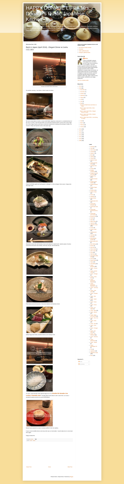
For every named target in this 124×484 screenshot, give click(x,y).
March (81, 122)
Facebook (81, 49)
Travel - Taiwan (93, 342)
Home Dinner (93, 198)
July (81, 99)
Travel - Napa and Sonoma (93, 315)
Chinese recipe (93, 160)
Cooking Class (93, 165)
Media (91, 236)
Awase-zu (92, 153)
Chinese (92, 158)
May (81, 103)
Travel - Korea (93, 304)
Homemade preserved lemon (94, 210)
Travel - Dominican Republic (92, 281)
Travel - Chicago (94, 273)
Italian (91, 219)
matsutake (92, 235)
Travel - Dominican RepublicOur (93, 285)
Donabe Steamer (94, 184)
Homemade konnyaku (92, 204)
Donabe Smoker (93, 178)
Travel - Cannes (93, 268)
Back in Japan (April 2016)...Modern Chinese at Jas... (88, 115)
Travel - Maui (93, 310)
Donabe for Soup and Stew (94, 173)
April (81, 120)
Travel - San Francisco (93, 334)
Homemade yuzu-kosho (92, 214)
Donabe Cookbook (92, 171)
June (81, 101)
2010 (80, 138)
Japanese (92, 223)
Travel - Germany (94, 287)
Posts (80, 361)
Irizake (91, 218)
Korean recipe (93, 229)
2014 (80, 131)
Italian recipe (93, 221)
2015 (80, 129)
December (82, 89)
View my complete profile (83, 80)
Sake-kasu (92, 254)
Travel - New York (94, 317)
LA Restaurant (93, 232)
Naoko (86, 58)
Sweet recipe (93, 260)
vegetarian (92, 351)
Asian (91, 148)
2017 (80, 86)
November (82, 91)
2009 (80, 140)
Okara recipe (93, 249)
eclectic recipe (93, 191)
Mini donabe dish (94, 241)
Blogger (71, 476)
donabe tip (92, 190)
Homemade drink (94, 201)
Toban (91, 262)
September (82, 95)
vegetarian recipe (94, 352)
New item (92, 247)
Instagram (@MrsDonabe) (84, 52)
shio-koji (92, 258)
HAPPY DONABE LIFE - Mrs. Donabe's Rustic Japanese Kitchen (58, 13)
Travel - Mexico (93, 312)
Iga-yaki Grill (93, 216)
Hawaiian (92, 196)
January (82, 126)
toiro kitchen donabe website (85, 47)
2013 (80, 133)
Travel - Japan (32, 440)
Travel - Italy (93, 296)
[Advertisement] (49, 454)
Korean (92, 227)
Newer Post (28, 467)
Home (49, 467)
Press (91, 252)
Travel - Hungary (94, 293)
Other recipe (93, 250)
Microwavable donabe (93, 239)
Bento (91, 155)
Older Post (70, 467)
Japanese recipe (94, 224)
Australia (92, 151)
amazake (92, 146)
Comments (81, 364)
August (82, 97)
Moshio (92, 245)
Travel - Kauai (93, 301)
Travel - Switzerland (92, 340)
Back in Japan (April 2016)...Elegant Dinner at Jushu (88, 112)
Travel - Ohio (93, 323)
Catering (92, 156)
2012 (80, 134)
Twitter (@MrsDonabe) (84, 50)
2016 (80, 88)
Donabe (92, 168)
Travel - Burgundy (92, 266)
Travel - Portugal (94, 328)
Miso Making (93, 244)
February (82, 124)
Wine (91, 355)
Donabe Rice (93, 176)
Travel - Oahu (93, 320)
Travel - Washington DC (93, 346)
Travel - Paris (93, 325)
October (82, 93)
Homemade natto (94, 206)
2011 (80, 136)
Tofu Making (93, 263)
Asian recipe (93, 150)
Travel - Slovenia (94, 336)
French (91, 194)
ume (91, 349)
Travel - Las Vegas (92, 308)
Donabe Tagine (93, 187)
